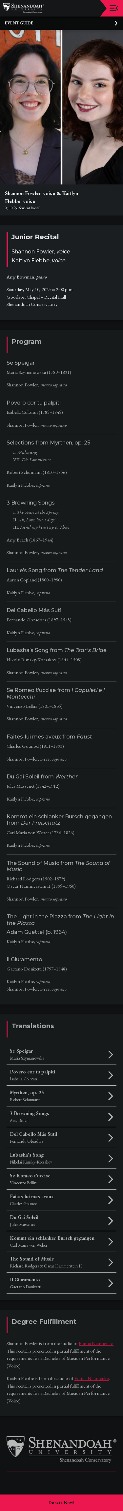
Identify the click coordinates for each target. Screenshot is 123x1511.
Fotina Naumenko (96, 1343)
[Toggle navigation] (114, 8)
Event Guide (19, 23)
